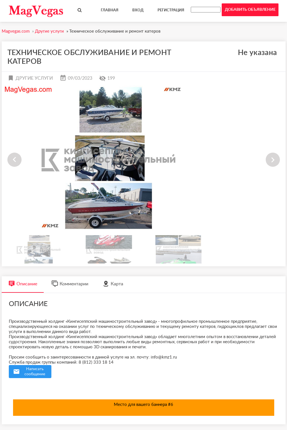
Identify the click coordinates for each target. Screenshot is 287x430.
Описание (22, 284)
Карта (112, 284)
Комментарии (69, 284)
